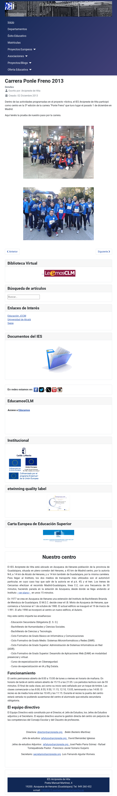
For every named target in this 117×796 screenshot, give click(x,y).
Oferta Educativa (18, 69)
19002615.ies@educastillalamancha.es (62, 790)
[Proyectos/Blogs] (30, 62)
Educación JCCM (17, 315)
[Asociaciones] (26, 56)
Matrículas (14, 42)
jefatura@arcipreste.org (54, 738)
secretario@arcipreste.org (47, 754)
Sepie (11, 323)
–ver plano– (24, 592)
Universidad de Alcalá (19, 319)
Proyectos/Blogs (18, 62)
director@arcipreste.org (50, 732)
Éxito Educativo (17, 35)
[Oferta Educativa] (30, 69)
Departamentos (17, 29)
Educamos (24, 410)
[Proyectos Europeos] (34, 49)
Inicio (11, 22)
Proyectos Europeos (20, 49)
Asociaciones (16, 56)
